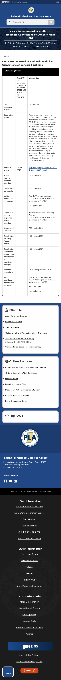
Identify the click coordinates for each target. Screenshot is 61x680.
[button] (58, 2)
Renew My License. (13, 321)
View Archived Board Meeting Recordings (23, 347)
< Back (5, 55)
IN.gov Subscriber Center (16, 401)
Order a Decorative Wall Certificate (21, 373)
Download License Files (15, 384)
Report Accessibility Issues (29, 661)
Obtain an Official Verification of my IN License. (26, 333)
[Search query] (29, 22)
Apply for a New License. (16, 316)
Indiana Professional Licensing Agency (31, 16)
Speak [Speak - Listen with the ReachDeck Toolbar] (29, 670)
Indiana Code (29, 621)
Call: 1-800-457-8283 (29, 532)
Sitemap (29, 573)
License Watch (11, 378)
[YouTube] (10, 481)
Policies (29, 567)
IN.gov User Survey (29, 554)
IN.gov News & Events (29, 608)
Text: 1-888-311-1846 (29, 538)
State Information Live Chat (29, 506)
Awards (29, 633)
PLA (9, 43)
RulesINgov (20, 43)
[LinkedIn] (15, 481)
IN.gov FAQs (29, 579)
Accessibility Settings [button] (29, 655)
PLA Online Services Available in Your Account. (26, 367)
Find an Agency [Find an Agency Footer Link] (29, 525)
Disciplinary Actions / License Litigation (22, 390)
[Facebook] (5, 481)
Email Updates (29, 614)
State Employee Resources (29, 586)
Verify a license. (12, 327)
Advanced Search (29, 560)
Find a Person (29, 519)
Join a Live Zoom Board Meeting (19, 338)
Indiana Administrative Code (29, 627)
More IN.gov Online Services (17, 395)
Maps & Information (29, 601)
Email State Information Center (29, 512)
